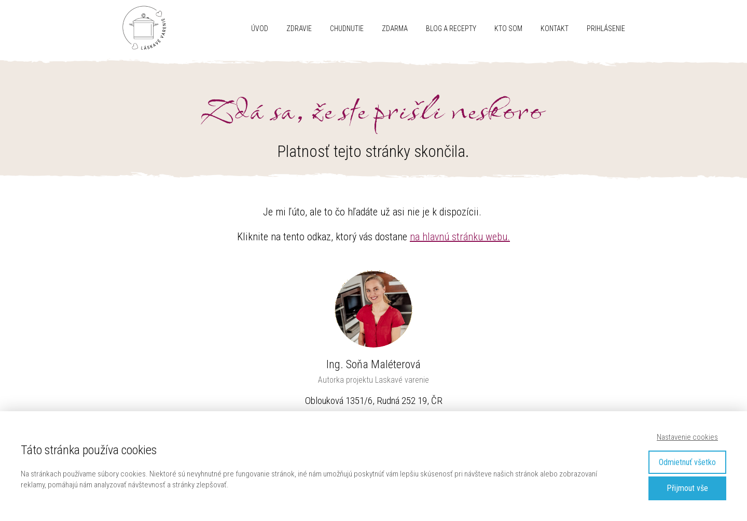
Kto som (508, 28)
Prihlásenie (606, 28)
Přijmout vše (687, 488)
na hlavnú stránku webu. (460, 236)
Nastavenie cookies (687, 437)
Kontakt (555, 28)
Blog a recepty (451, 28)
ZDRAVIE (299, 28)
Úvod (259, 28)
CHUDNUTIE (347, 28)
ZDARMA (395, 28)
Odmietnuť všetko (687, 462)
